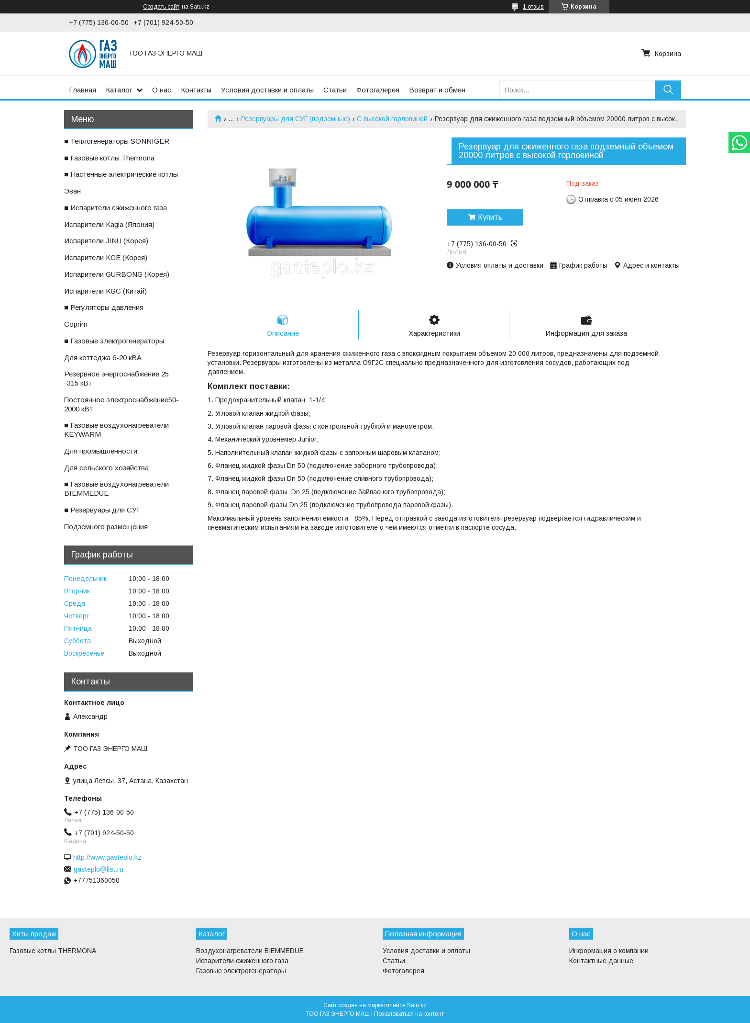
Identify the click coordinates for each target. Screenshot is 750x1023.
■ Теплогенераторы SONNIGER (116, 141)
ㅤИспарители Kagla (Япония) (109, 224)
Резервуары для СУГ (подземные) (295, 119)
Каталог (119, 90)
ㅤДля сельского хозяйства (106, 468)
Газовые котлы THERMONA (53, 951)
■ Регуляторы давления (103, 307)
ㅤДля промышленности (100, 451)
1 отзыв (533, 6)
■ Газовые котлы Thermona (109, 158)
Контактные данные (601, 961)
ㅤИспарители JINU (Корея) (106, 241)
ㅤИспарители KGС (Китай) (105, 291)
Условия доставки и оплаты (267, 90)
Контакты (196, 90)
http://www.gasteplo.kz (107, 857)
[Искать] (668, 89)
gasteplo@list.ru (98, 869)
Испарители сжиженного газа (242, 961)
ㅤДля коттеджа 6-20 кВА (103, 357)
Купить (490, 217)
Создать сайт (161, 6)
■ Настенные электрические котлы (121, 174)
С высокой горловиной (392, 119)
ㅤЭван (72, 191)
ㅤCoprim (76, 324)
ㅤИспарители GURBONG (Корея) (116, 274)
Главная (82, 90)
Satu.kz (417, 1005)
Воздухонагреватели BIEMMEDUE (250, 951)
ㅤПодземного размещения (106, 527)
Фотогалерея (377, 90)
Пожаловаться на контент (409, 1014)
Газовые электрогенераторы (241, 971)
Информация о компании (609, 951)
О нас (161, 90)
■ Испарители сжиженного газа (115, 208)
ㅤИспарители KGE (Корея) (105, 257)
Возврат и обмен (437, 90)
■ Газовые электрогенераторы (114, 341)
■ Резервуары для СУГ (102, 510)
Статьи (335, 90)
